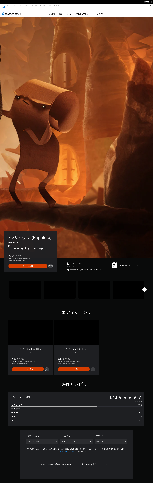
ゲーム (9, 6)
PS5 (15, 6)
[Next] (144, 287)
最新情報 (42, 6)
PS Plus (26, 6)
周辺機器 (34, 6)
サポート (56, 6)
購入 (50, 6)
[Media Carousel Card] (25, 288)
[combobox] (42, 439)
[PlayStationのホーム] (4, 6)
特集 (61, 12)
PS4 (20, 6)
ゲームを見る (99, 12)
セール (68, 12)
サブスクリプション (82, 12)
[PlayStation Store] (12, 11)
